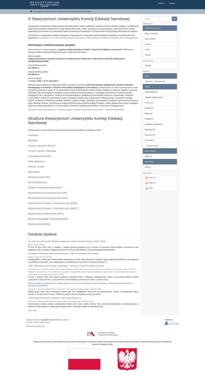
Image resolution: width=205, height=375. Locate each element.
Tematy (148, 55)
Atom (149, 188)
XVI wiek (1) (150, 140)
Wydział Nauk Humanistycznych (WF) (47, 192)
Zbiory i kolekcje (151, 33)
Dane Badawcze (36, 161)
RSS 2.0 (150, 183)
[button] (162, 3)
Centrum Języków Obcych (41, 145)
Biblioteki (32, 140)
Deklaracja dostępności (35, 326)
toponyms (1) (150, 135)
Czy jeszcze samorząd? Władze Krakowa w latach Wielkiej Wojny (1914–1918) (67, 241)
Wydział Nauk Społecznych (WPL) (46, 213)
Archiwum (33, 135)
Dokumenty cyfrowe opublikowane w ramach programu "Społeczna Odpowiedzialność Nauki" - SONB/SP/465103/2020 (76, 110)
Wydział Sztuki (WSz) (39, 224)
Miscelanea (34, 172)
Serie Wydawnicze (37, 182)
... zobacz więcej (151, 146)
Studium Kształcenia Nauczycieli (45, 187)
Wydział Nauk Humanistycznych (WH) (48, 198)
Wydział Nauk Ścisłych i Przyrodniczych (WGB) (52, 203)
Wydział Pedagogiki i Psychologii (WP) (48, 219)
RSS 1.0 (150, 177)
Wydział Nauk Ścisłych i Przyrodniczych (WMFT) (53, 208)
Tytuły (147, 49)
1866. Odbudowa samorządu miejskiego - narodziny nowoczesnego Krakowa (66, 266)
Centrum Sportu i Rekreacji (42, 151)
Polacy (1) (149, 103)
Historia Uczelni (36, 166)
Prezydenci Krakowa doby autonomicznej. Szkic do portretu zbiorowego (63, 253)
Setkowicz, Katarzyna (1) (155, 81)
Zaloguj (148, 65)
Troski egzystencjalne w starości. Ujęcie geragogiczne (54, 298)
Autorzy (148, 44)
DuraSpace (64, 320)
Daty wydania (150, 39)
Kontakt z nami (32, 322)
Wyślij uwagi (45, 322)
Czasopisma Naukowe (39, 156)
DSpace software (33, 320)
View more (32, 310)
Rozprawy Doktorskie (39, 177)
